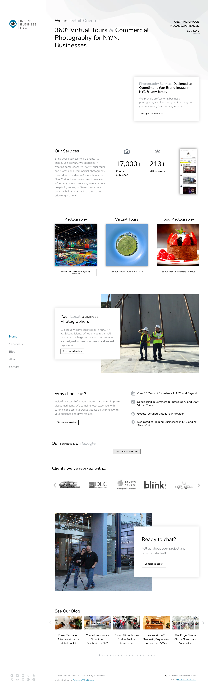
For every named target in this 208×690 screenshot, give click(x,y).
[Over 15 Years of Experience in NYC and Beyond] (165, 393)
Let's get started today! (152, 113)
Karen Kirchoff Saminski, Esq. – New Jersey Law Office (156, 639)
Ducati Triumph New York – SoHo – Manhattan (126, 639)
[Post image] (68, 622)
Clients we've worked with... (79, 468)
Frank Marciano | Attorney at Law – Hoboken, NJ (68, 639)
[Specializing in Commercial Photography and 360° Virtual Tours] (165, 403)
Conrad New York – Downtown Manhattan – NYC (97, 639)
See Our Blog (67, 611)
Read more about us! (72, 351)
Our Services (67, 151)
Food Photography (178, 219)
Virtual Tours (126, 219)
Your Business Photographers (80, 319)
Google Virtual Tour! (186, 679)
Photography (75, 219)
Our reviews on (74, 443)
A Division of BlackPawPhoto (180, 675)
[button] (54, 485)
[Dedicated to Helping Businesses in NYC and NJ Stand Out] (165, 423)
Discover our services (67, 422)
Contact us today (154, 563)
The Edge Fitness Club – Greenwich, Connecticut (185, 639)
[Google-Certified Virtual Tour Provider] (165, 414)
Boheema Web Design (83, 680)
